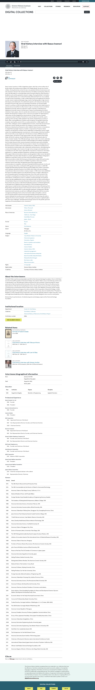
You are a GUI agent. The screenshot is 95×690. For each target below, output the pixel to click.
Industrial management (30, 251)
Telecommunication (29, 262)
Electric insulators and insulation (32, 242)
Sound (25, 221)
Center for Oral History (30, 309)
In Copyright (27, 264)
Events (74, 1)
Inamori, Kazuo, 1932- (29, 205)
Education (76, 6)
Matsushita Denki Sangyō (30, 258)
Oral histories (25, 41)
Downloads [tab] (17, 65)
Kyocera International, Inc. (31, 212)
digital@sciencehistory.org (32, 678)
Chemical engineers (29, 238)
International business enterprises (32, 253)
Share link (57, 81)
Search (87, 12)
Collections (48, 6)
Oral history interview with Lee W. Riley (24, 352)
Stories (58, 6)
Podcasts (67, 1)
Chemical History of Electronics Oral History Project (37, 313)
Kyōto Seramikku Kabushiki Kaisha (32, 255)
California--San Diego (30, 215)
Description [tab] (9, 65)
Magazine (59, 1)
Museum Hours (85, 1)
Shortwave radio (28, 260)
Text (25, 224)
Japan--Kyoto (27, 219)
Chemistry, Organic (29, 240)
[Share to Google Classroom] (61, 78)
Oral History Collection (30, 311)
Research (67, 6)
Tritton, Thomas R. (28, 208)
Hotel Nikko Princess (29, 217)
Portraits (22, 330)
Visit (39, 6)
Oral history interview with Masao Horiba (25, 362)
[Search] (59, 12)
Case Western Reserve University (32, 235)
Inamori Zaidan (28, 247)
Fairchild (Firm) (28, 244)
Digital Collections (19, 12)
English (26, 233)
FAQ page (12, 659)
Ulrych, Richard (28, 210)
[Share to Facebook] (54, 78)
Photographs (16, 330)
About (52, 1)
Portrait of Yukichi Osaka (20, 331)
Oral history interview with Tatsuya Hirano (26, 342)
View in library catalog (13, 320)
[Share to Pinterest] (57, 78)
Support (86, 6)
